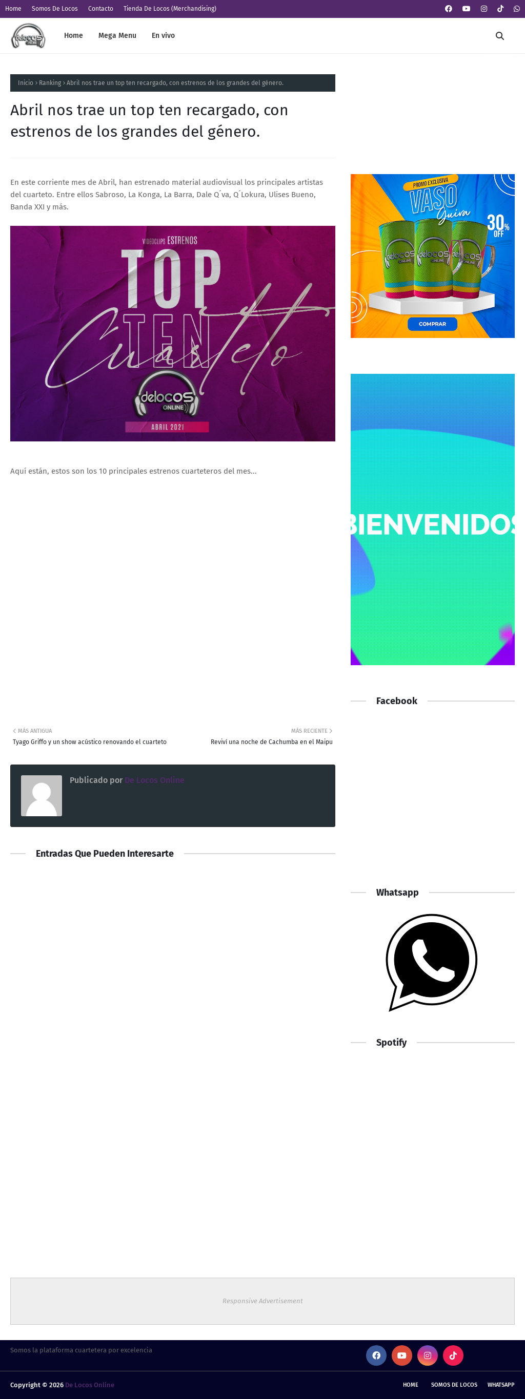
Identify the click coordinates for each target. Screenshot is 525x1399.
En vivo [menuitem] (163, 35)
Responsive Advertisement (263, 1301)
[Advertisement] (433, 802)
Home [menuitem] (73, 35)
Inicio (25, 83)
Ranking (50, 83)
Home (13, 8)
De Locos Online (154, 780)
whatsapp (501, 1385)
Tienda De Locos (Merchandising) (170, 8)
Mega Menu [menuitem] (117, 35)
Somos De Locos (55, 8)
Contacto (100, 8)
